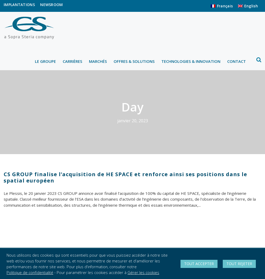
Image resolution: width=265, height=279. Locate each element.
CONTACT (236, 61)
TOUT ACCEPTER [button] (199, 263)
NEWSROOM (51, 4)
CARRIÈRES (72, 61)
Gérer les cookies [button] (143, 272)
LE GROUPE (45, 61)
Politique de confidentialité (30, 272)
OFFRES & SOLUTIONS (134, 61)
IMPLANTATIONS (19, 4)
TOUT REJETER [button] (239, 263)
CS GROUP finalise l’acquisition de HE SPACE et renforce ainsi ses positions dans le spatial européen (125, 177)
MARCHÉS (98, 61)
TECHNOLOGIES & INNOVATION (190, 61)
